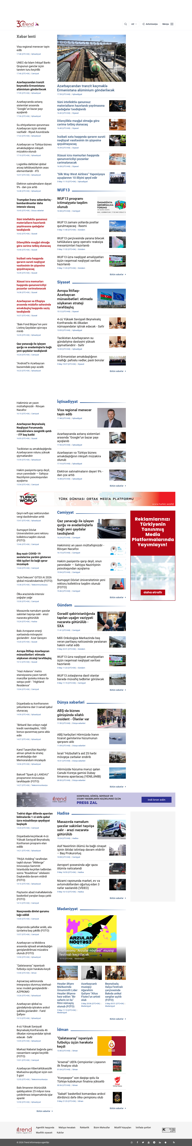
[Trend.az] (28, 24)
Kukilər (60, 1132)
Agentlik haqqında (45, 1127)
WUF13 (63, 190)
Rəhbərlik (84, 1127)
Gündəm (64, 605)
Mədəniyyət (67, 909)
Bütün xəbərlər (116, 274)
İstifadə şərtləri (143, 1127)
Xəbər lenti (26, 36)
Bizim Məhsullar (102, 1127)
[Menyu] (167, 24)
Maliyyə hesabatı (67, 1127)
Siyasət (63, 282)
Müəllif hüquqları (122, 1127)
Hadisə (63, 813)
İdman (62, 1029)
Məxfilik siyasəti (44, 1132)
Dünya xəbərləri (70, 702)
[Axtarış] (126, 24)
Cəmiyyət (65, 512)
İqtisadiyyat (67, 401)
